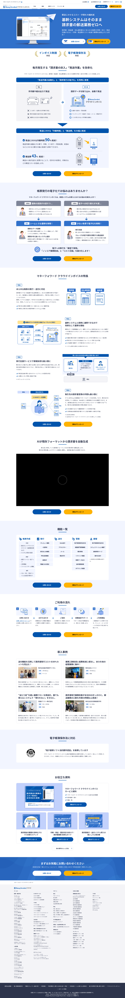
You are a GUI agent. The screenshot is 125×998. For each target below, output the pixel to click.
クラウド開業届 (37, 910)
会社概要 (84, 2)
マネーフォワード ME (97, 902)
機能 (43, 6)
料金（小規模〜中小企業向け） (60, 912)
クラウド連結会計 (18, 937)
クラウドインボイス (18, 927)
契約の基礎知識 (76, 910)
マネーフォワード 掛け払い (20, 943)
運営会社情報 (8, 986)
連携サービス (51, 6)
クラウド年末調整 (18, 961)
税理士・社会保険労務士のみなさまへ (61, 926)
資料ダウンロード (115, 6)
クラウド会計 (17, 896)
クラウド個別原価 (18, 933)
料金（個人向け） (57, 908)
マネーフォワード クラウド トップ (11, 2)
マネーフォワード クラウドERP (40, 916)
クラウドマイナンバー (19, 968)
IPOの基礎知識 (76, 914)
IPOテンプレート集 (77, 945)
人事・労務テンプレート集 (78, 939)
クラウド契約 (36, 904)
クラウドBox (19, 940)
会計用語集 (75, 898)
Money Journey (96, 908)
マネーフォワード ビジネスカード (41, 912)
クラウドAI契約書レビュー (39, 906)
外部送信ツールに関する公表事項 (78, 986)
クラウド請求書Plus (18, 915)
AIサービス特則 (62, 989)
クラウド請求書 (17, 912)
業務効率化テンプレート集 (78, 947)
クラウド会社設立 (37, 908)
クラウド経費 (17, 921)
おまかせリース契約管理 (39, 899)
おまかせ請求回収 (37, 897)
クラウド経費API (57, 933)
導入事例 (55, 897)
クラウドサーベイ (19, 974)
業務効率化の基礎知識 (78, 918)
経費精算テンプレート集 (78, 935)
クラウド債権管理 (19, 918)
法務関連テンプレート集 (78, 941)
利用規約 (43, 986)
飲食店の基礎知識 (77, 920)
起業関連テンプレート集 (78, 943)
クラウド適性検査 (18, 977)
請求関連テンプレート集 (78, 933)
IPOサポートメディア (57, 921)
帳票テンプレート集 (77, 937)
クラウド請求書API (57, 931)
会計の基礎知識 (76, 902)
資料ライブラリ (96, 895)
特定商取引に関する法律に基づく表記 (57, 986)
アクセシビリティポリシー (113, 986)
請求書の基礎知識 (77, 908)
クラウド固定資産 (18, 930)
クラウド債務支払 (18, 924)
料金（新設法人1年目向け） (59, 910)
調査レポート (95, 899)
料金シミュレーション (58, 916)
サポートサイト (56, 895)
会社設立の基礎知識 (77, 912)
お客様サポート (107, 2)
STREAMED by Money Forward (40, 942)
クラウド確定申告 (21, 905)
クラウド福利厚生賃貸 (19, 971)
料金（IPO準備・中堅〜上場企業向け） (61, 914)
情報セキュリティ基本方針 (32, 986)
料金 (35, 6)
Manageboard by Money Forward (41, 945)
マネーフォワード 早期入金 (39, 939)
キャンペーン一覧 (96, 897)
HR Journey (95, 910)
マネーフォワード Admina (39, 914)
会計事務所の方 (95, 2)
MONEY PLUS (97, 905)
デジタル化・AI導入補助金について (41, 923)
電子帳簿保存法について (39, 921)
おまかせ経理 (36, 895)
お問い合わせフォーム (22, 621)
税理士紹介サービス (57, 899)
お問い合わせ (101, 6)
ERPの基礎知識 (76, 900)
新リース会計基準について (39, 925)
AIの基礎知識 (76, 928)
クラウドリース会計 (19, 902)
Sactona (42, 949)
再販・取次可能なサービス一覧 (40, 930)
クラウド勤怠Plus (20, 955)
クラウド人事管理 (18, 949)
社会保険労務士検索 (57, 903)
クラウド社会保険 (18, 964)
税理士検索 (55, 901)
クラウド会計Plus (18, 899)
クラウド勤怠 (19, 952)
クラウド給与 (17, 958)
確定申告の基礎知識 (77, 904)
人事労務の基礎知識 (77, 906)
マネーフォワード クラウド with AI (41, 958)
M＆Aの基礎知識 (76, 924)
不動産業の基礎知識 (77, 926)
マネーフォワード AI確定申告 (20, 909)
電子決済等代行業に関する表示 (97, 986)
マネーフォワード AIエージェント (41, 955)
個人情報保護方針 (18, 986)
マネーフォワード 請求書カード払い (41, 936)
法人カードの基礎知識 (78, 916)
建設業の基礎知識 (77, 922)
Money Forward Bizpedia (79, 896)
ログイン (117, 2)
